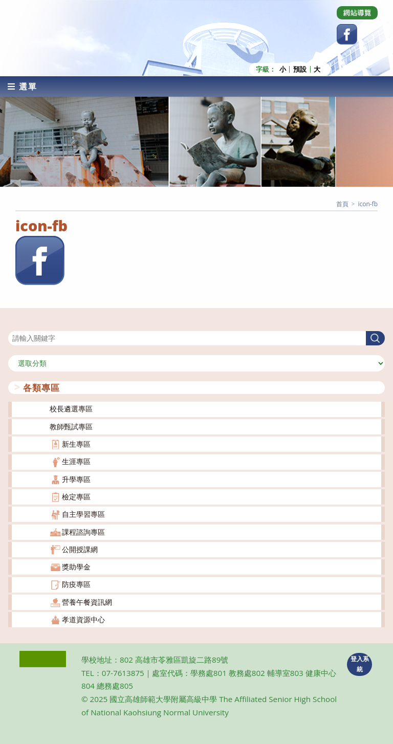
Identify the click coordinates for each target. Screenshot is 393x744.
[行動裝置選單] (22, 85)
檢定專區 (76, 496)
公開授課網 (80, 548)
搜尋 (15, 324)
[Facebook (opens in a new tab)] (347, 34)
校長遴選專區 (71, 408)
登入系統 (360, 663)
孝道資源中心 (83, 619)
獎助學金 (76, 566)
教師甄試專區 (71, 425)
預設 (300, 68)
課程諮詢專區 (83, 531)
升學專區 (76, 478)
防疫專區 (76, 583)
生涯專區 (76, 461)
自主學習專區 (83, 513)
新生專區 (76, 443)
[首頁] (342, 203)
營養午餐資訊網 (87, 601)
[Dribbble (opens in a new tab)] (357, 12)
